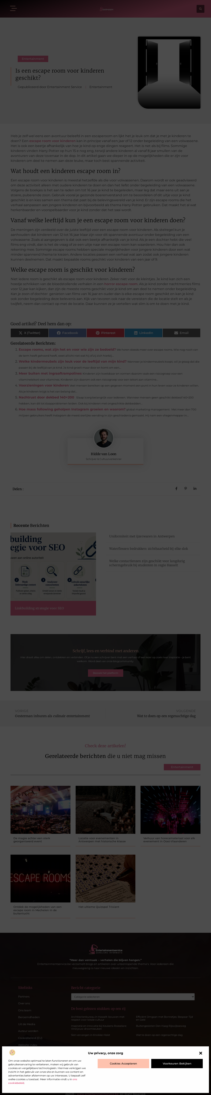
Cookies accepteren (123, 1063)
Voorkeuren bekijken (177, 1063)
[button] (201, 1053)
